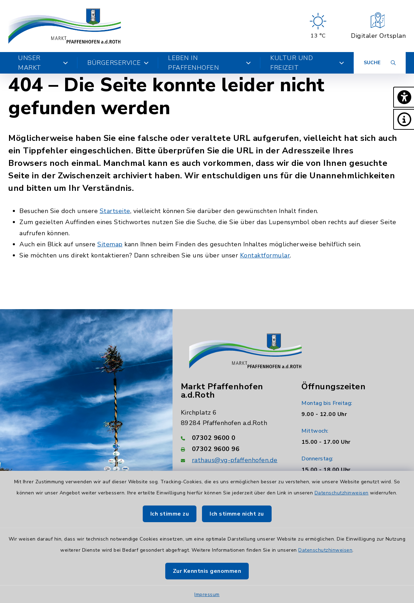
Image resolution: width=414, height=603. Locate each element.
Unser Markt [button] (43, 63)
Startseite (115, 211)
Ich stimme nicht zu (237, 514)
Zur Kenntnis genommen (207, 571)
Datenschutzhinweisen (342, 493)
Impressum (207, 594)
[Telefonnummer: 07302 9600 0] (233, 438)
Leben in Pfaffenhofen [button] (209, 63)
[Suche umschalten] (380, 63)
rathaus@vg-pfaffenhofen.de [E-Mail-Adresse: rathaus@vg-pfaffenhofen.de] (235, 460)
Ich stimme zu (169, 514)
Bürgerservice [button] (118, 63)
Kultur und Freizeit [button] (307, 63)
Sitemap (110, 244)
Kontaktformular (265, 255)
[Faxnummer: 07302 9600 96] (233, 449)
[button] (403, 97)
